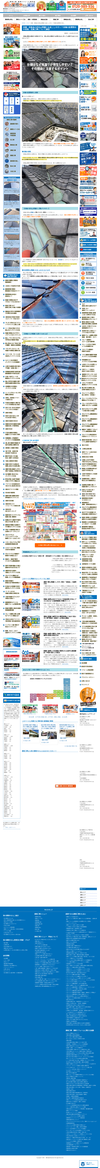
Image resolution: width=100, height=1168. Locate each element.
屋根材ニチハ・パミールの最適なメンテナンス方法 (78, 969)
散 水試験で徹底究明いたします (42, 950)
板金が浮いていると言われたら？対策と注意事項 (77, 935)
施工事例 (57, 15)
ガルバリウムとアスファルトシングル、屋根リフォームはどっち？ (81, 1121)
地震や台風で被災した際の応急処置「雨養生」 (77, 1094)
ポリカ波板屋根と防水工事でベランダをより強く (46, 980)
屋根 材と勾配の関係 (71, 1078)
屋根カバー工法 (20, 19)
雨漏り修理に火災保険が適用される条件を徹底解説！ (78, 1023)
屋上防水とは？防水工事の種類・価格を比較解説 (77, 1062)
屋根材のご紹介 (70, 1089)
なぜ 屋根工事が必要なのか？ (73, 947)
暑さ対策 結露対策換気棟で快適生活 (75, 1098)
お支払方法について (8, 932)
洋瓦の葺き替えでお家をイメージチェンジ (76, 1135)
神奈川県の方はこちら (30, 714)
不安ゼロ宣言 (7, 925)
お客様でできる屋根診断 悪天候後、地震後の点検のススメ (81, 1010)
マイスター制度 (7, 930)
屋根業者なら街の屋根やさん (10, 965)
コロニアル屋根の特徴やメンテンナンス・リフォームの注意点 (80, 980)
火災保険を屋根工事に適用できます (43, 955)
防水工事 (91, 19)
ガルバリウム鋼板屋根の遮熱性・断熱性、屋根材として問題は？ (81, 992)
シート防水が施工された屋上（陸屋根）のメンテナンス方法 (80, 1060)
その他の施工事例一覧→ (71, 746)
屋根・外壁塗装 (32, 19)
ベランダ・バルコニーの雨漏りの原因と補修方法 (77, 1065)
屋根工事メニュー (39, 941)
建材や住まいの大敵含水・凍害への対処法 (76, 1101)
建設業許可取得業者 (8, 963)
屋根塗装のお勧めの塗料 (72, 1148)
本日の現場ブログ (8, 946)
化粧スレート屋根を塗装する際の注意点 (75, 967)
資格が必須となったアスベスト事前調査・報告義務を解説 (79, 1108)
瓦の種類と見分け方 (71, 1103)
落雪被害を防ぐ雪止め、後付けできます (75, 1005)
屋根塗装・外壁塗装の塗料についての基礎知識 (77, 1146)
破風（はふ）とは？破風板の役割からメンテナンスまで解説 (80, 1074)
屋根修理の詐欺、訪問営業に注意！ (74, 928)
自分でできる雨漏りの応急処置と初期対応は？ (77, 1080)
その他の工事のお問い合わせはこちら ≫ (50, 545)
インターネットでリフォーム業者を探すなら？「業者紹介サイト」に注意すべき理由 (81, 933)
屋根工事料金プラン (39, 943)
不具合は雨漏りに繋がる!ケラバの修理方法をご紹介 (78, 1049)
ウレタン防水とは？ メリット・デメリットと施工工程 (79, 1067)
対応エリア (6, 962)
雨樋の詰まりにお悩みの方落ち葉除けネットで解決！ (47, 971)
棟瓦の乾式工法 (70, 999)
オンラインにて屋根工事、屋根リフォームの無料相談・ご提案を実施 (81, 919)
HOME (23, 23)
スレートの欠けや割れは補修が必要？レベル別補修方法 (79, 960)
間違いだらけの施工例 (71, 942)
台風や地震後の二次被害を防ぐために (75, 1017)
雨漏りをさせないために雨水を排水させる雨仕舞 (77, 1083)
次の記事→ (65, 717)
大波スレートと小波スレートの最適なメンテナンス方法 (79, 1134)
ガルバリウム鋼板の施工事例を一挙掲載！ (76, 974)
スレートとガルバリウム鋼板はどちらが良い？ (77, 976)
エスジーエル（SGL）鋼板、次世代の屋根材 (76, 1126)
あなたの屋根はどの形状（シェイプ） (75, 1076)
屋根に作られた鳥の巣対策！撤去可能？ (44, 973)
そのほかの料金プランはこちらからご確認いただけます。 (39, 498)
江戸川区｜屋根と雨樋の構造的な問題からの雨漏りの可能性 (55, 717)
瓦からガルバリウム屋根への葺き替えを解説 (76, 989)
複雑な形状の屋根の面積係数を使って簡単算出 (77, 1092)
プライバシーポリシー (9, 967)
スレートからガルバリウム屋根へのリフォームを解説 (78, 978)
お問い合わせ (89, 15)
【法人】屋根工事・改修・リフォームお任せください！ (48, 979)
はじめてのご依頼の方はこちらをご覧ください (45, 939)
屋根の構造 (68, 1040)
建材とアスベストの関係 (72, 1110)
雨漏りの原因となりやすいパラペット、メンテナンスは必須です (81, 1063)
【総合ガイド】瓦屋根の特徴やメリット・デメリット (78, 998)
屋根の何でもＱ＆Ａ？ (71, 1150)
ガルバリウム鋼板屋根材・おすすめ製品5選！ (76, 983)
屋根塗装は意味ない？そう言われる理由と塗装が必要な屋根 (80, 1053)
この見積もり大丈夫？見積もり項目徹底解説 (76, 926)
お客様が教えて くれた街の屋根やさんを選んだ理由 (16, 950)
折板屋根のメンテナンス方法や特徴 (74, 963)
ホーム (11, 15)
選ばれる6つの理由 (8, 921)
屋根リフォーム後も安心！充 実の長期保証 (13, 929)
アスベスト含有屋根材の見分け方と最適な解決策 (77, 1105)
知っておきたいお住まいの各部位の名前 (75, 1038)
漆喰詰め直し (68, 19)
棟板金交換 (44, 19)
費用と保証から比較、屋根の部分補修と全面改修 (77, 954)
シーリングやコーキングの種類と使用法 (75, 1116)
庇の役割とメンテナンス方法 (73, 1071)
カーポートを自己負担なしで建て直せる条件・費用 (47, 961)
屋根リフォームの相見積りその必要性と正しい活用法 (78, 921)
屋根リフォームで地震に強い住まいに (43, 953)
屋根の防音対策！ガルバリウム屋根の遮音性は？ (77, 996)
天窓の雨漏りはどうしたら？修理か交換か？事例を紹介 (79, 1051)
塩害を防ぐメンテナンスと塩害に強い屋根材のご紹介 (78, 1139)
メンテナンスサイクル (71, 923)
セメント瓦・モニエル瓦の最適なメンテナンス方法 (78, 1130)
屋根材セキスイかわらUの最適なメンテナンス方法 (77, 971)
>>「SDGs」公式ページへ (9, 827)
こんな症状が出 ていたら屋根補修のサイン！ (76, 1012)
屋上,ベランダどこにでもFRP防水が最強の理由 (77, 1058)
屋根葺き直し (79, 19)
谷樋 (24, 99)
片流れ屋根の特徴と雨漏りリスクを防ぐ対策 (76, 1042)
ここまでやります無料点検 (41, 944)
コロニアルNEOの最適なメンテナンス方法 (76, 981)
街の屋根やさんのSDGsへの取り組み (12, 934)
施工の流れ (42, 15)
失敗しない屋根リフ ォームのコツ (74, 951)
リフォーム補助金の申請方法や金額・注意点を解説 (47, 984)
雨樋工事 (56, 19)
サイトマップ (7, 971)
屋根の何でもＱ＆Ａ (8, 948)
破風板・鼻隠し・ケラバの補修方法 (74, 1047)
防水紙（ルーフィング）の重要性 (74, 1112)
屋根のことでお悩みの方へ (72, 916)
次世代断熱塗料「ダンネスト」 (73, 1144)
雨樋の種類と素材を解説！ (41, 975)
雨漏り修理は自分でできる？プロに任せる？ (76, 1045)
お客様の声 (26, 15)
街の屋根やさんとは (8, 918)
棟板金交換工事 (38, 924)
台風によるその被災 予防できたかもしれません (77, 1019)
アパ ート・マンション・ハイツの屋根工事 (45, 959)
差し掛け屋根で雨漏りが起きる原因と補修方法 (77, 1081)
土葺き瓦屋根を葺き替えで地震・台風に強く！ (77, 1132)
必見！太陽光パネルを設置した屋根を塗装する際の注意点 (79, 965)
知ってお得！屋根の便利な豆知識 (74, 1036)
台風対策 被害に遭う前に (41, 952)
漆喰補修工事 (38, 922)
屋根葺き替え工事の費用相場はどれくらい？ (45, 986)
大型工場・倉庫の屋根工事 (41, 957)
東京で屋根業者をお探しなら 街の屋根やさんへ (14, 920)
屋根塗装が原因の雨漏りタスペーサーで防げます (77, 1054)
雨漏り (32, 212)
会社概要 (73, 15)
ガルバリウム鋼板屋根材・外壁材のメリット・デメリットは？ (80, 987)
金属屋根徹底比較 (70, 1123)
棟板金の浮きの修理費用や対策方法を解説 (76, 938)
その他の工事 (38, 931)
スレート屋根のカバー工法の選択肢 (74, 958)
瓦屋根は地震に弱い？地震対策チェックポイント (77, 1001)
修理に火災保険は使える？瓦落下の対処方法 (76, 1015)
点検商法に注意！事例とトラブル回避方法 (76, 930)
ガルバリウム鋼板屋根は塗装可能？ (74, 990)
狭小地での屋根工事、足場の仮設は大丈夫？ (76, 972)
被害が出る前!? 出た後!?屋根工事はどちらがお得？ (78, 949)
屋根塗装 (37, 920)
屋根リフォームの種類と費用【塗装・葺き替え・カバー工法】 (80, 956)
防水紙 (60, 259)
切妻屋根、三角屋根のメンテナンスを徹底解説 (77, 1044)
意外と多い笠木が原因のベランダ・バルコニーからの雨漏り (80, 1056)
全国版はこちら (70, 714)
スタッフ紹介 (7, 960)
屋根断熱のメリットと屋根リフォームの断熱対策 (77, 1143)
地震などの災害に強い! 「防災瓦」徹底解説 (76, 1003)
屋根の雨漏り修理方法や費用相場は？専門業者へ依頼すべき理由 (81, 1085)
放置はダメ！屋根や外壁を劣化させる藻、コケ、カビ (78, 1137)
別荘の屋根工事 (38, 977)
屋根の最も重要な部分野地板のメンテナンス (76, 1114)
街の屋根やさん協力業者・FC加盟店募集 (13, 972)
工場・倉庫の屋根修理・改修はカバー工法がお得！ (47, 968)
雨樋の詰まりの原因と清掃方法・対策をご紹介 (45, 970)
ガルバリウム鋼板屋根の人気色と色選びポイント (77, 994)
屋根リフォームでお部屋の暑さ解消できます (76, 1099)
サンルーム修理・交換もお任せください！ (44, 966)
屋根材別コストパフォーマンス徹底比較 (75, 1117)
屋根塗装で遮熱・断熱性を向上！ (74, 945)
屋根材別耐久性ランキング (72, 1119)
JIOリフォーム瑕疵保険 (9, 927)
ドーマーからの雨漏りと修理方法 (74, 1141)
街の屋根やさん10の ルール (10, 923)
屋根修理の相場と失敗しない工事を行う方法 (76, 953)
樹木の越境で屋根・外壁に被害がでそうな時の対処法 (78, 1007)
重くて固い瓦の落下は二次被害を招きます (76, 1014)
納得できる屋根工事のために (73, 940)
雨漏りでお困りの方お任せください (43, 948)
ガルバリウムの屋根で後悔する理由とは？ (76, 1125)
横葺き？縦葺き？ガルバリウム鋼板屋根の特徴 (77, 985)
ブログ (28, 23)
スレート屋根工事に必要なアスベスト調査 (76, 1107)
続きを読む (65, 595)
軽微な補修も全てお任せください (42, 946)
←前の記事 (31, 717)
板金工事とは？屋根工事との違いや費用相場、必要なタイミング (81, 936)
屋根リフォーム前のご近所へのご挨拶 (75, 925)
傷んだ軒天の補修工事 (71, 1072)
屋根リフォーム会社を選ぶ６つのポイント (76, 1008)
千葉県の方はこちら (50, 714)
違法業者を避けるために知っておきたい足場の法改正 (78, 1024)
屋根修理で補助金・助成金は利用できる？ (44, 982)
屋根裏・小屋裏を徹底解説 (72, 1096)
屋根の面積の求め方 (71, 1090)
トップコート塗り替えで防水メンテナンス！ (76, 1069)
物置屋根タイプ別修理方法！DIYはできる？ (45, 964)
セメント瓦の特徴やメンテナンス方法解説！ (76, 1128)
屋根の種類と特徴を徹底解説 (73, 1035)
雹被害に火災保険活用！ (72, 1021)
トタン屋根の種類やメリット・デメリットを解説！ (78, 962)
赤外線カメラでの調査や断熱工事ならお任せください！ (48, 962)
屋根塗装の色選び (70, 944)
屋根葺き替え (9, 19)
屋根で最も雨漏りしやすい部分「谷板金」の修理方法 (78, 1087)
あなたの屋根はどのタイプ (72, 1033)
